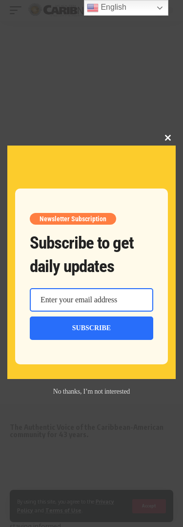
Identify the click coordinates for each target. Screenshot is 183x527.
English (106, 8)
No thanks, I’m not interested (91, 391)
